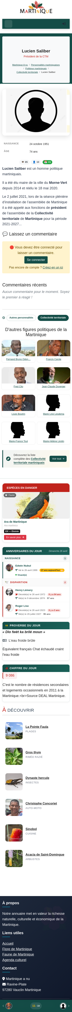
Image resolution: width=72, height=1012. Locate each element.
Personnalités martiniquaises (45, 65)
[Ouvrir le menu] (8, 24)
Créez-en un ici (53, 267)
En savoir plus (15, 537)
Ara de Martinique (15, 521)
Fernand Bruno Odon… (18, 359)
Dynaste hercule (37, 778)
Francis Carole (53, 359)
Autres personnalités (21, 317)
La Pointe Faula (37, 726)
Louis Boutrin (18, 414)
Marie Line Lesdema (53, 414)
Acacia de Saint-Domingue (45, 854)
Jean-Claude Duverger (53, 386)
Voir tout (58, 458)
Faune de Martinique (18, 954)
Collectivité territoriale (27, 72)
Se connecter (36, 259)
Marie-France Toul (18, 441)
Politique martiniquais (36, 68)
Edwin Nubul (23, 565)
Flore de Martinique (17, 949)
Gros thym (33, 752)
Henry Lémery (24, 590)
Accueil (7, 943)
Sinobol (31, 829)
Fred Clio (18, 386)
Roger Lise (22, 605)
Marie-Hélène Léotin (53, 441)
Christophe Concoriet (41, 803)
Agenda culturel (14, 960)
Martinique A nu (20, 65)
